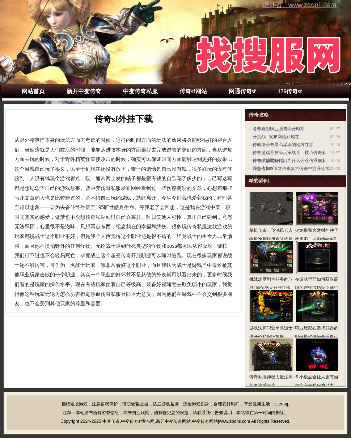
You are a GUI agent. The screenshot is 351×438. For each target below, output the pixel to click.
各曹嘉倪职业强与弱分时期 (279, 128)
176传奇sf (290, 91)
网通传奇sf (242, 91)
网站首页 (33, 91)
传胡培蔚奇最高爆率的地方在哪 (283, 144)
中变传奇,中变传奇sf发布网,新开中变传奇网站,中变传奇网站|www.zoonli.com (176, 421)
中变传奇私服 (140, 91)
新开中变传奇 (84, 91)
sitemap (281, 404)
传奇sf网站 (193, 91)
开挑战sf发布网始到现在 (276, 136)
